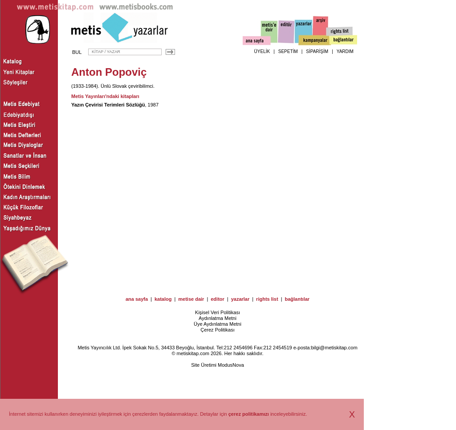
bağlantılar (297, 299)
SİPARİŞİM (317, 51)
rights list (267, 299)
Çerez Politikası (217, 329)
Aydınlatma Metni (217, 318)
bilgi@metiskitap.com (334, 347)
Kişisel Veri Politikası (217, 312)
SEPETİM (288, 51)
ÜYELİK (262, 51)
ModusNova (231, 365)
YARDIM (345, 51)
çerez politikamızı (248, 414)
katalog (163, 299)
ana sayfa (137, 299)
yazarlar (240, 299)
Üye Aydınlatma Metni (217, 324)
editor (217, 299)
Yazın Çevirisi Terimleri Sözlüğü (108, 104)
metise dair (191, 299)
